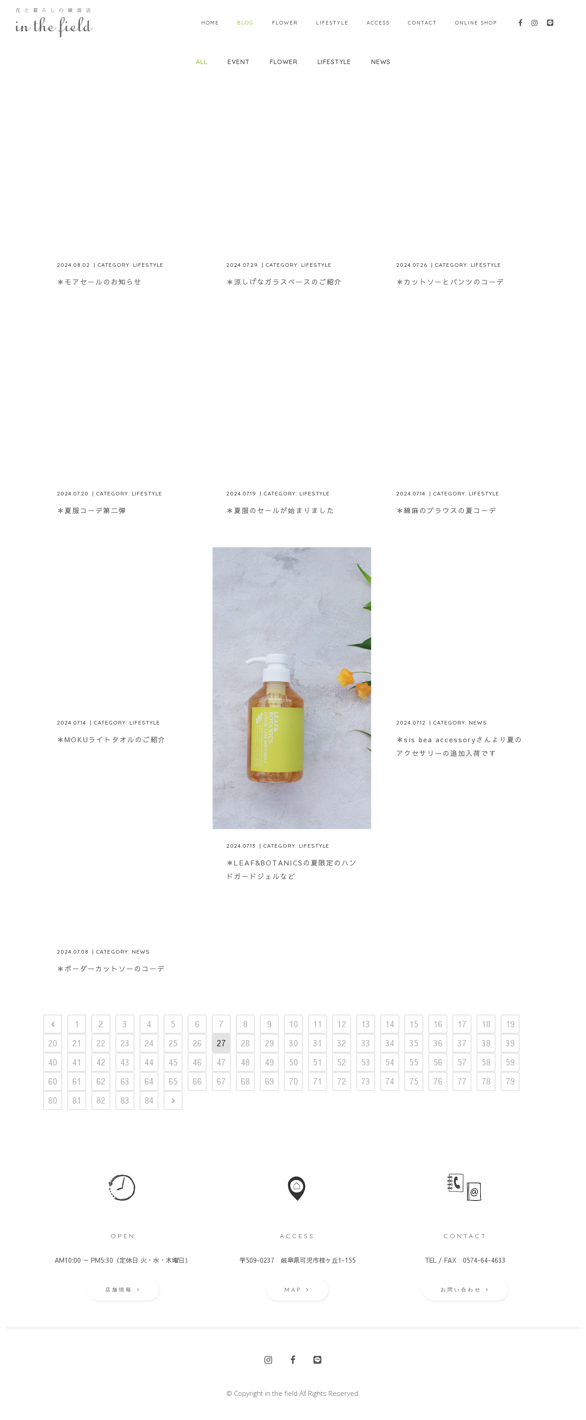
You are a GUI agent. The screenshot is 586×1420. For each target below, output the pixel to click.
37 (462, 1043)
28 (245, 1043)
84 (149, 1100)
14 (389, 1024)
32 (341, 1043)
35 (413, 1043)
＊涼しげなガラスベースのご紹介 (284, 281)
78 (486, 1081)
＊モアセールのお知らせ (99, 281)
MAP (297, 1289)
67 (221, 1081)
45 (173, 1062)
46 (197, 1062)
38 (486, 1043)
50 (293, 1062)
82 (100, 1100)
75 (413, 1081)
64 (149, 1081)
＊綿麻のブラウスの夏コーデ (446, 510)
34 (389, 1043)
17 (462, 1024)
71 (317, 1081)
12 (341, 1024)
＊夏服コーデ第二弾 (91, 510)
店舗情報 (123, 1289)
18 (486, 1024)
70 (293, 1081)
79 (510, 1081)
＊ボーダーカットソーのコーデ (111, 968)
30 (293, 1043)
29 (269, 1043)
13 (365, 1024)
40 (52, 1062)
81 (76, 1100)
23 (124, 1043)
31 (317, 1043)
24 (149, 1043)
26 (197, 1043)
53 (365, 1062)
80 (52, 1100)
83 (124, 1100)
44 (149, 1062)
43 (124, 1062)
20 (52, 1043)
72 (341, 1081)
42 (100, 1062)
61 (76, 1081)
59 (510, 1062)
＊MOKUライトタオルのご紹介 (111, 739)
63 (124, 1081)
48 (245, 1062)
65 (173, 1081)
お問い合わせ (465, 1289)
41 (76, 1062)
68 (245, 1081)
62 (100, 1081)
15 (413, 1024)
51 (317, 1062)
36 (437, 1043)
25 (173, 1043)
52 (341, 1062)
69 (269, 1081)
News (478, 722)
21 (76, 1043)
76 (437, 1081)
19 (510, 1024)
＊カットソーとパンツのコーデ (450, 281)
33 (365, 1043)
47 (221, 1062)
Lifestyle (148, 264)
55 (413, 1062)
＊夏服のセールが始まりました (280, 510)
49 (269, 1062)
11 (317, 1024)
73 (365, 1081)
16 (437, 1024)
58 (486, 1062)
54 (389, 1062)
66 (197, 1081)
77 (462, 1081)
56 (437, 1062)
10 (293, 1024)
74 (389, 1081)
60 (52, 1081)
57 (462, 1062)
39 (510, 1043)
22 (100, 1043)
